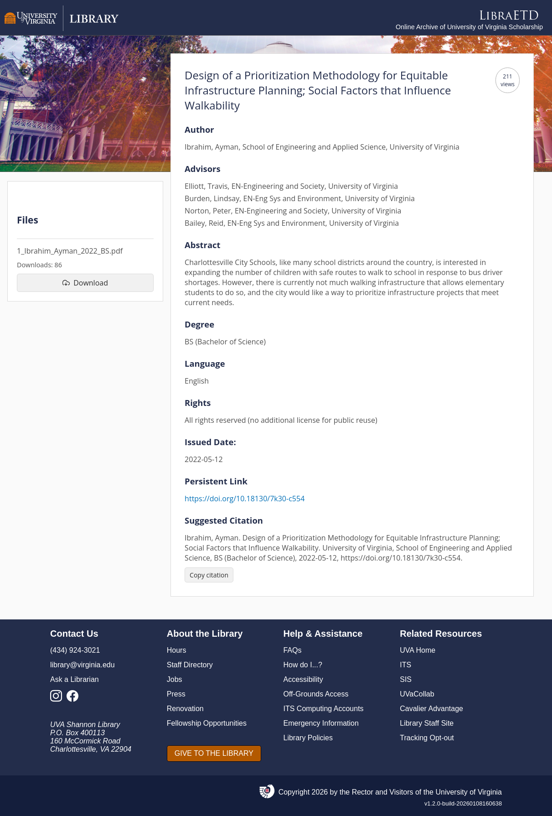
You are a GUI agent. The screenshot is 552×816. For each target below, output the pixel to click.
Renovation (185, 708)
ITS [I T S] (405, 665)
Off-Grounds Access (316, 694)
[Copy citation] (209, 574)
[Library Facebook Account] (75, 698)
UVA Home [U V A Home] (417, 650)
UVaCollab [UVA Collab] (417, 694)
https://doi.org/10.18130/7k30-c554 (244, 499)
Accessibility (303, 679)
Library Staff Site (427, 723)
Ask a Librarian (74, 679)
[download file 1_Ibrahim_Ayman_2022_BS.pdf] (85, 283)
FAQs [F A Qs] (293, 650)
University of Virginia (468, 792)
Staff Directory (190, 665)
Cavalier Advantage (431, 708)
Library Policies (308, 738)
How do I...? (303, 665)
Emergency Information (321, 723)
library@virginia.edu (82, 665)
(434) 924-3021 (75, 650)
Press (176, 694)
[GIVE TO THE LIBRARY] (214, 753)
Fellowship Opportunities (207, 723)
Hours (176, 650)
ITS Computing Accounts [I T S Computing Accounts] (324, 708)
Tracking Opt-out (427, 738)
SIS (406, 679)
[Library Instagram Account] (58, 698)
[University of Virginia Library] (62, 28)
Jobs (174, 679)
